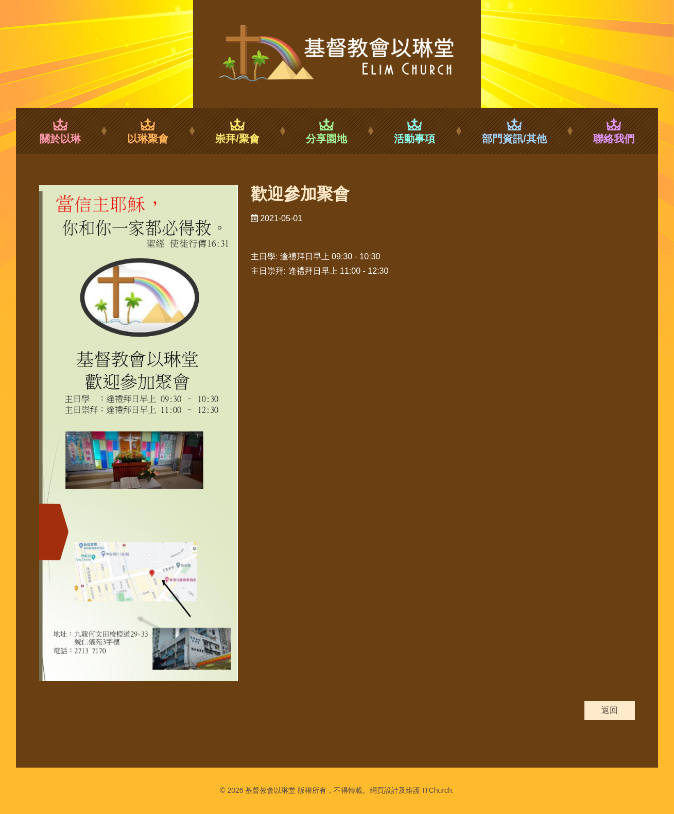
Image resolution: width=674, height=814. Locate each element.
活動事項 (414, 131)
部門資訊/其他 (514, 131)
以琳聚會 (148, 131)
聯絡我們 (614, 131)
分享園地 (326, 131)
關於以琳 (60, 131)
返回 (609, 710)
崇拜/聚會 (237, 131)
